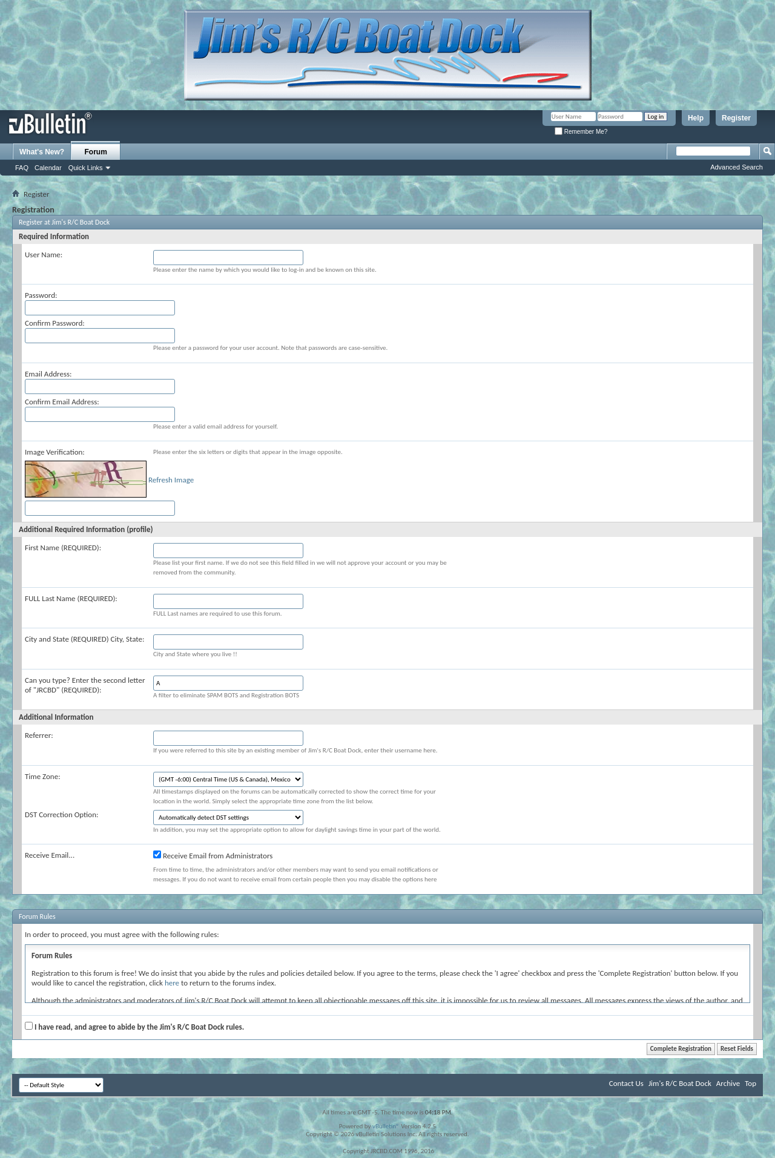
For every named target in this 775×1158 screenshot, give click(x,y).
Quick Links (85, 167)
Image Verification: (55, 451)
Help (696, 118)
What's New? (41, 152)
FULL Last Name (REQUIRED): (71, 598)
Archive (728, 1083)
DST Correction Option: (61, 814)
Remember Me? (581, 131)
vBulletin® (386, 1126)
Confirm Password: (55, 322)
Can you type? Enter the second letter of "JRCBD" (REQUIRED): (85, 685)
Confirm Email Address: (62, 401)
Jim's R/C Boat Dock (679, 1083)
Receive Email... (49, 855)
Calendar (48, 167)
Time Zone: (43, 776)
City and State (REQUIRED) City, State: (84, 638)
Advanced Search (736, 167)
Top (750, 1083)
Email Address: (48, 373)
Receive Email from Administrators (212, 855)
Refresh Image (171, 479)
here (172, 982)
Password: (41, 295)
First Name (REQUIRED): (63, 547)
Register (736, 118)
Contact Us (626, 1083)
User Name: (43, 254)
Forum (96, 152)
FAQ (21, 167)
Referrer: (39, 735)
